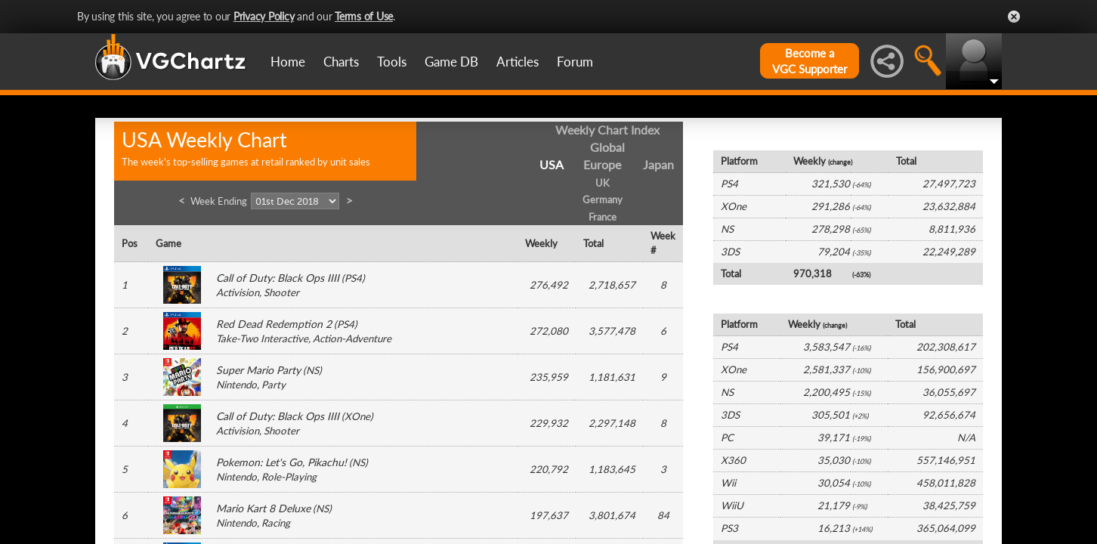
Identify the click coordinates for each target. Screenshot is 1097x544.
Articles (517, 62)
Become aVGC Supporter (809, 61)
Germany (602, 199)
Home (287, 62)
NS (312, 370)
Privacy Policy (264, 16)
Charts (341, 62)
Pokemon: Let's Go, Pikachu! (281, 462)
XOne (357, 416)
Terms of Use (364, 16)
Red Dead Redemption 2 (274, 323)
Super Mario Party (258, 369)
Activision (237, 292)
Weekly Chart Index (607, 129)
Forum (575, 62)
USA (551, 164)
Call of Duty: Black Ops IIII (277, 277)
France (602, 217)
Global (607, 147)
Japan (658, 164)
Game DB (451, 62)
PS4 (353, 278)
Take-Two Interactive (262, 338)
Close (1014, 17)
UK (602, 183)
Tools (391, 62)
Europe (602, 164)
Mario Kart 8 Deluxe (263, 508)
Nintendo (236, 385)
